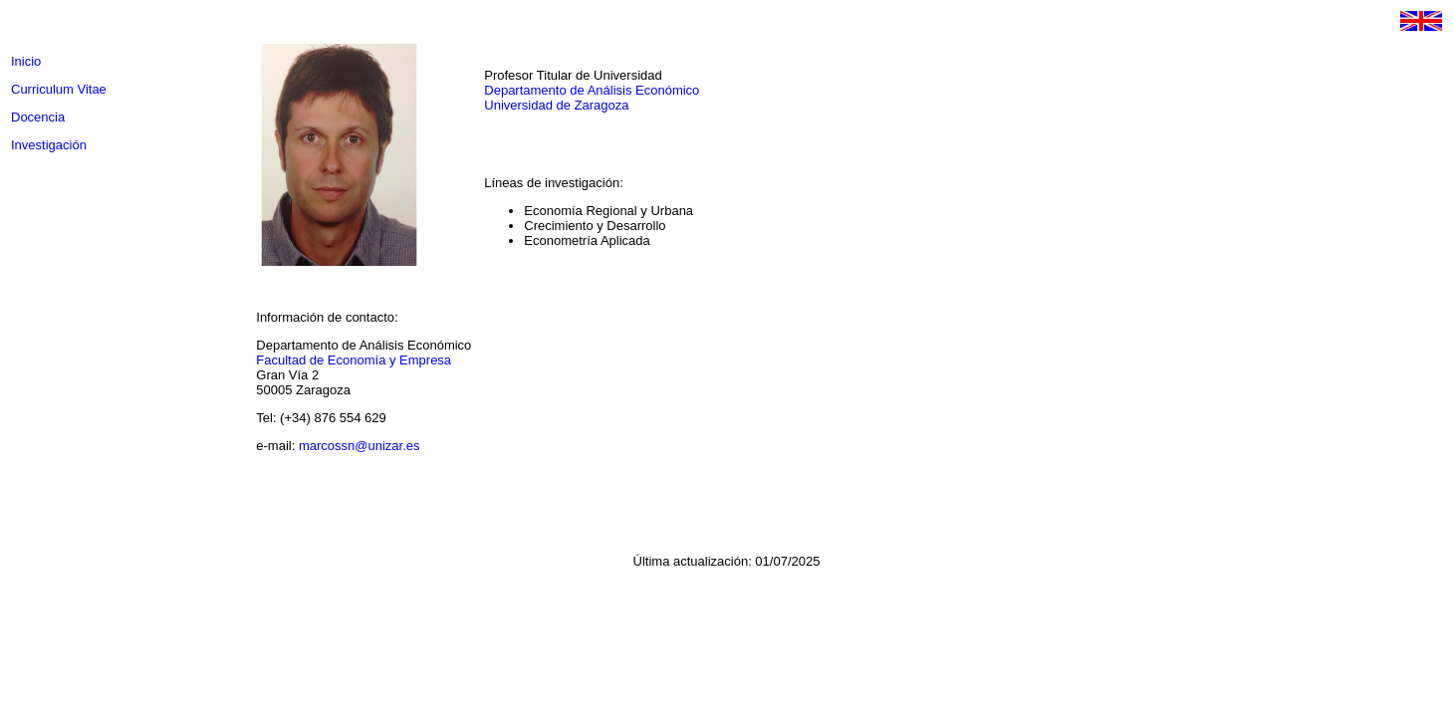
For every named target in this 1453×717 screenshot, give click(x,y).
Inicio (26, 61)
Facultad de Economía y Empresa (353, 360)
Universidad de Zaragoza (556, 105)
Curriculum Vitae (59, 89)
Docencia (38, 117)
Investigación (49, 144)
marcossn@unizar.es (359, 445)
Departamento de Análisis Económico (591, 90)
